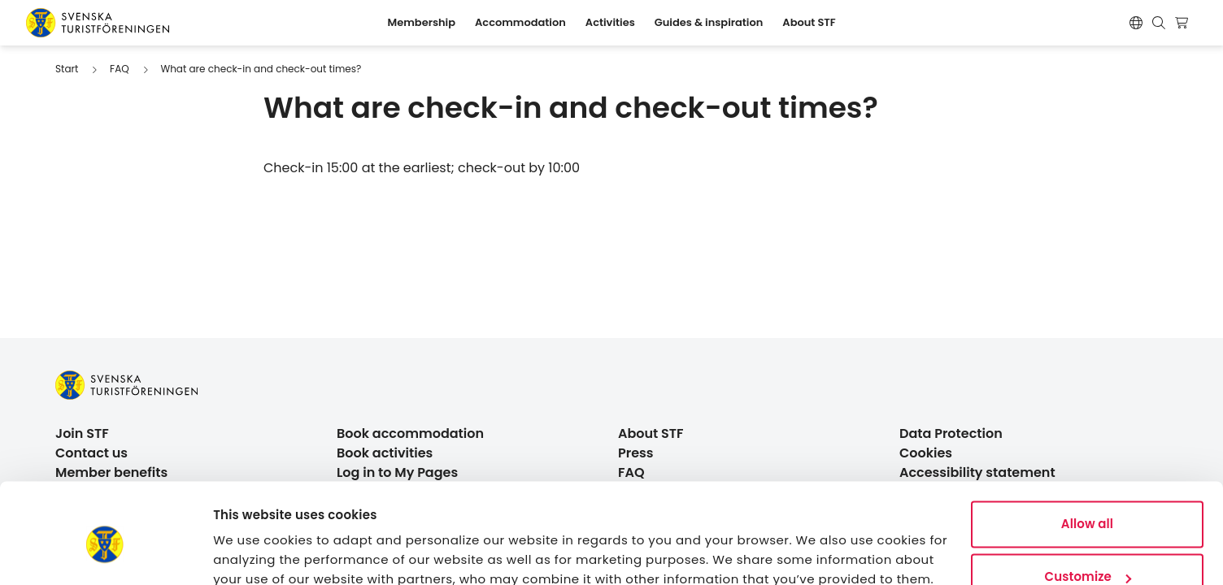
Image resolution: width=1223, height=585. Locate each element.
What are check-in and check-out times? (260, 69)
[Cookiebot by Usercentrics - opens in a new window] (105, 553)
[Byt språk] (1136, 22)
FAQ (119, 69)
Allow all (1087, 453)
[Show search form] (1158, 22)
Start (66, 69)
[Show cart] (1183, 22)
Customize (1088, 505)
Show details (253, 552)
